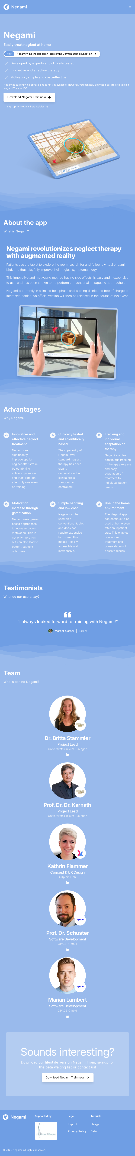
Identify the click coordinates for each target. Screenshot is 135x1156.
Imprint (72, 1124)
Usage (95, 1124)
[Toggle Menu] (130, 7)
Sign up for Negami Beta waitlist (28, 106)
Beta (94, 1131)
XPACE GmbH (67, 944)
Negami (17, 1149)
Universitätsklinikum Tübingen (67, 749)
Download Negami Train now (29, 97)
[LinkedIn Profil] (67, 754)
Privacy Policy (77, 1131)
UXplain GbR (67, 877)
